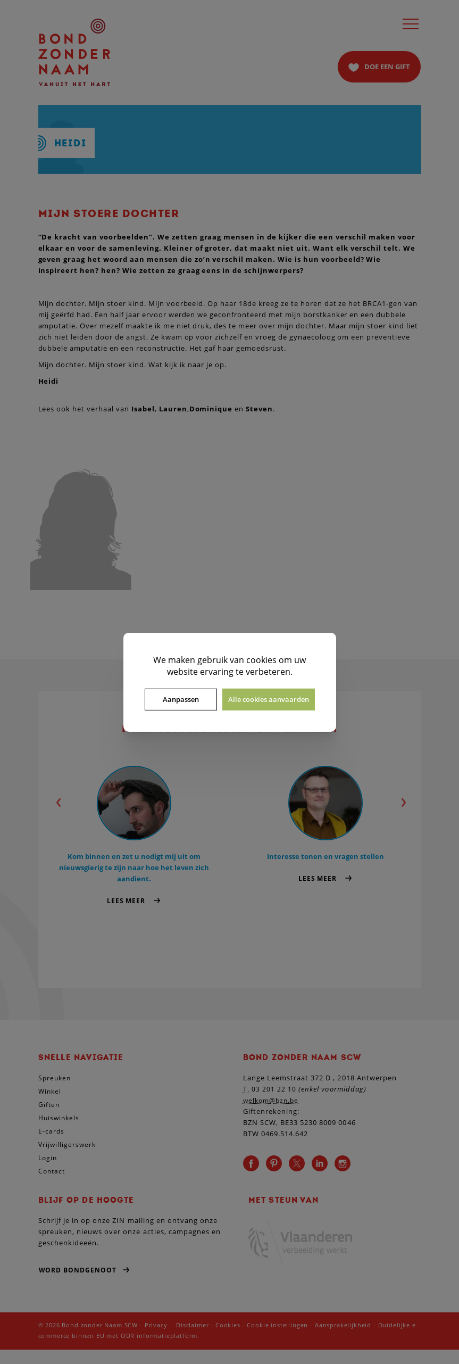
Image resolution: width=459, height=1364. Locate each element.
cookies (261, 659)
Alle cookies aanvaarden (268, 699)
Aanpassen (181, 699)
